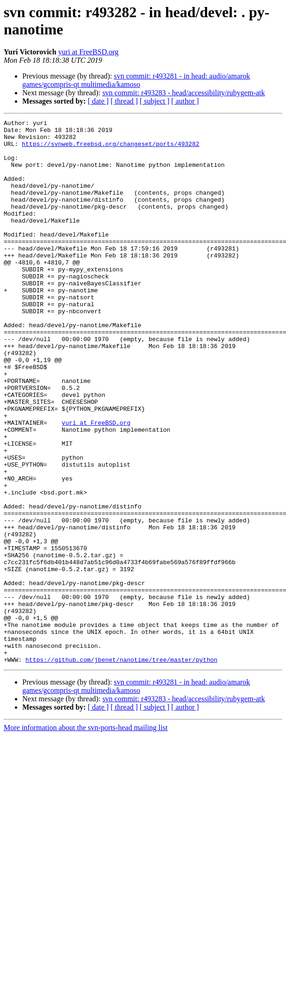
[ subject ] (154, 101)
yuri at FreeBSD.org (88, 52)
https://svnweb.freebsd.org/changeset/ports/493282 (110, 149)
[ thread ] (124, 101)
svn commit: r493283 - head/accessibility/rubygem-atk (183, 93)
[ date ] (98, 101)
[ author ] (185, 101)
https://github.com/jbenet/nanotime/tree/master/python (121, 768)
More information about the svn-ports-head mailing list (86, 836)
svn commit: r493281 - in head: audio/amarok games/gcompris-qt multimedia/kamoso (136, 80)
